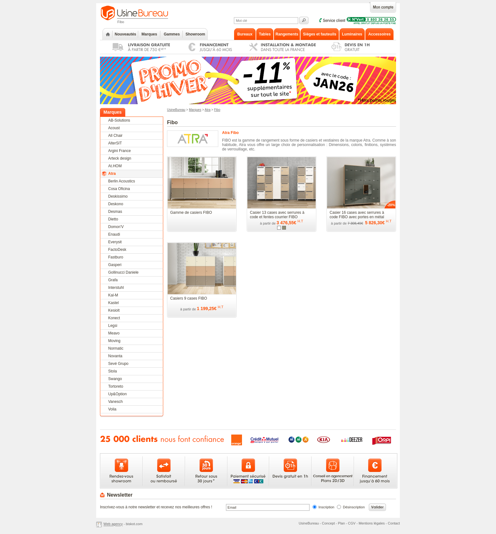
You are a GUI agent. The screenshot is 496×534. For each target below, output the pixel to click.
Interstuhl (116, 287)
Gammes (172, 34)
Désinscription (354, 507)
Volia (112, 409)
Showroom (195, 34)
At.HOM (115, 166)
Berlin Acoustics (121, 181)
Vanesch (115, 401)
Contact (394, 523)
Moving (114, 341)
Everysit (115, 242)
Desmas (115, 211)
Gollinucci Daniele (123, 272)
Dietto (113, 219)
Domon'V (116, 227)
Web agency (113, 524)
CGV (352, 523)
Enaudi (114, 234)
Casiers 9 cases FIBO (188, 298)
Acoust (114, 128)
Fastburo (115, 257)
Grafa (113, 280)
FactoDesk (117, 249)
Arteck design (119, 158)
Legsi (112, 325)
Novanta (115, 356)
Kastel (113, 303)
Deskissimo (117, 196)
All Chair (115, 135)
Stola (112, 371)
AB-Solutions (119, 120)
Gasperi (114, 265)
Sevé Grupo (118, 363)
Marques (149, 34)
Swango (115, 379)
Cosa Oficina (119, 189)
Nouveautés (125, 34)
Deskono (115, 204)
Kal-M (113, 295)
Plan (341, 523)
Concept (328, 523)
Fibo (217, 109)
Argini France (119, 151)
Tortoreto (115, 386)
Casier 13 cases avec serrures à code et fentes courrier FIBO (277, 214)
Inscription (326, 507)
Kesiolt (114, 310)
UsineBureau (176, 109)
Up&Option (117, 394)
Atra (112, 173)
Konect (114, 318)
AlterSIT (115, 143)
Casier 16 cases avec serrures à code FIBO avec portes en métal (357, 214)
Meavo (114, 333)
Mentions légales (372, 523)
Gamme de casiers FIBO (191, 212)
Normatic (115, 348)
